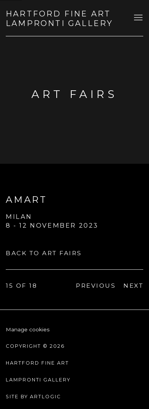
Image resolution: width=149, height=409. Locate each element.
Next (133, 285)
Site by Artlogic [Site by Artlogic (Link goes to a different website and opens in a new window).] (33, 396)
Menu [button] (137, 18)
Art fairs (74, 94)
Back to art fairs (44, 253)
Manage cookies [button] (27, 329)
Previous (96, 285)
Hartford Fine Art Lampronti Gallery (59, 18)
